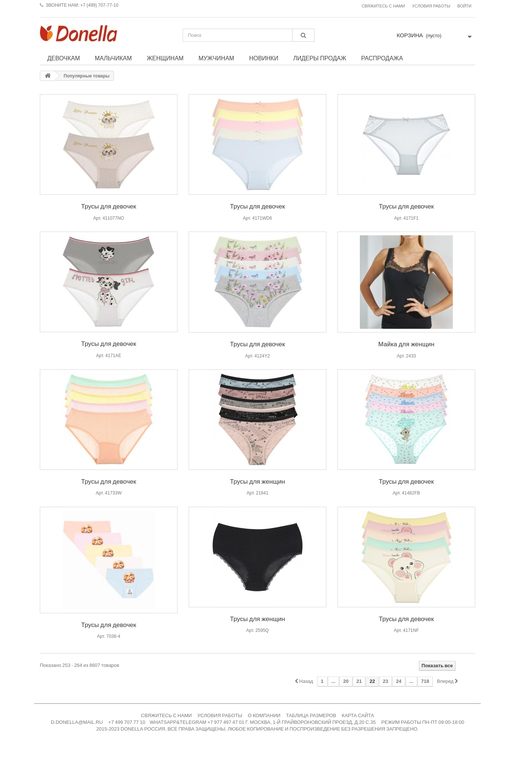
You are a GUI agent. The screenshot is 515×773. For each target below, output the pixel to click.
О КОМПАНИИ (264, 715)
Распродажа (382, 58)
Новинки (263, 58)
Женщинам (165, 58)
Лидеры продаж (319, 58)
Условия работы (431, 6)
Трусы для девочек (108, 206)
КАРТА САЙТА (358, 715)
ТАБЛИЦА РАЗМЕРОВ (311, 715)
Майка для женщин (406, 344)
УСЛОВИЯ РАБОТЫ (219, 715)
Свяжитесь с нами (383, 6)
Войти (464, 6)
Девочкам (63, 58)
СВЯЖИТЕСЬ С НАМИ (166, 715)
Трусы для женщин (257, 481)
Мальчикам (113, 58)
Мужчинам (216, 58)
